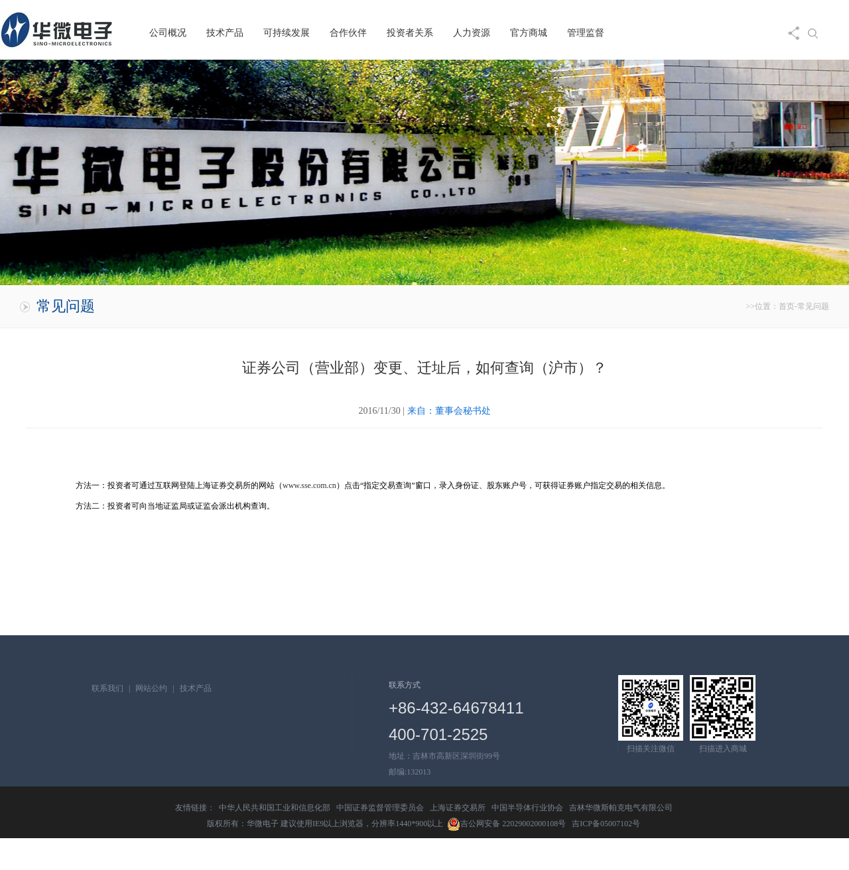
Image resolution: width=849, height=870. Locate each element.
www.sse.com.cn (309, 485)
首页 (787, 306)
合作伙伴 (348, 33)
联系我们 (107, 688)
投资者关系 (410, 33)
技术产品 (224, 33)
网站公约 (151, 688)
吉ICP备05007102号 (606, 823)
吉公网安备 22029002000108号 (506, 823)
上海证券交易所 (458, 807)
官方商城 (528, 33)
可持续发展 (286, 33)
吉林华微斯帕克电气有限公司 (621, 807)
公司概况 (167, 33)
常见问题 (813, 306)
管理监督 (585, 33)
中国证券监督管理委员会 (380, 807)
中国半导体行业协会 (527, 807)
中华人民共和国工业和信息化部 (274, 807)
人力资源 (471, 33)
